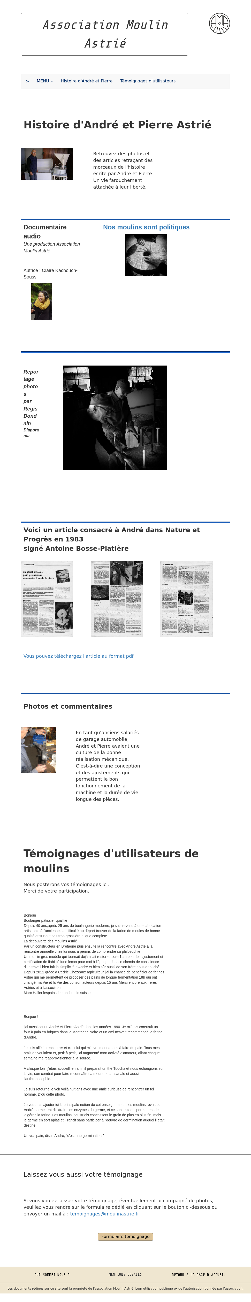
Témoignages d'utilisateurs (148, 81)
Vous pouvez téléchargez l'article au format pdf (79, 656)
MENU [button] (45, 81)
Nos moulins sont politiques (146, 227)
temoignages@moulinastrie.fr (104, 1213)
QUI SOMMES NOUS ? (52, 1275)
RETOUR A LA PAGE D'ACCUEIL (199, 1275)
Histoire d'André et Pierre (87, 81)
